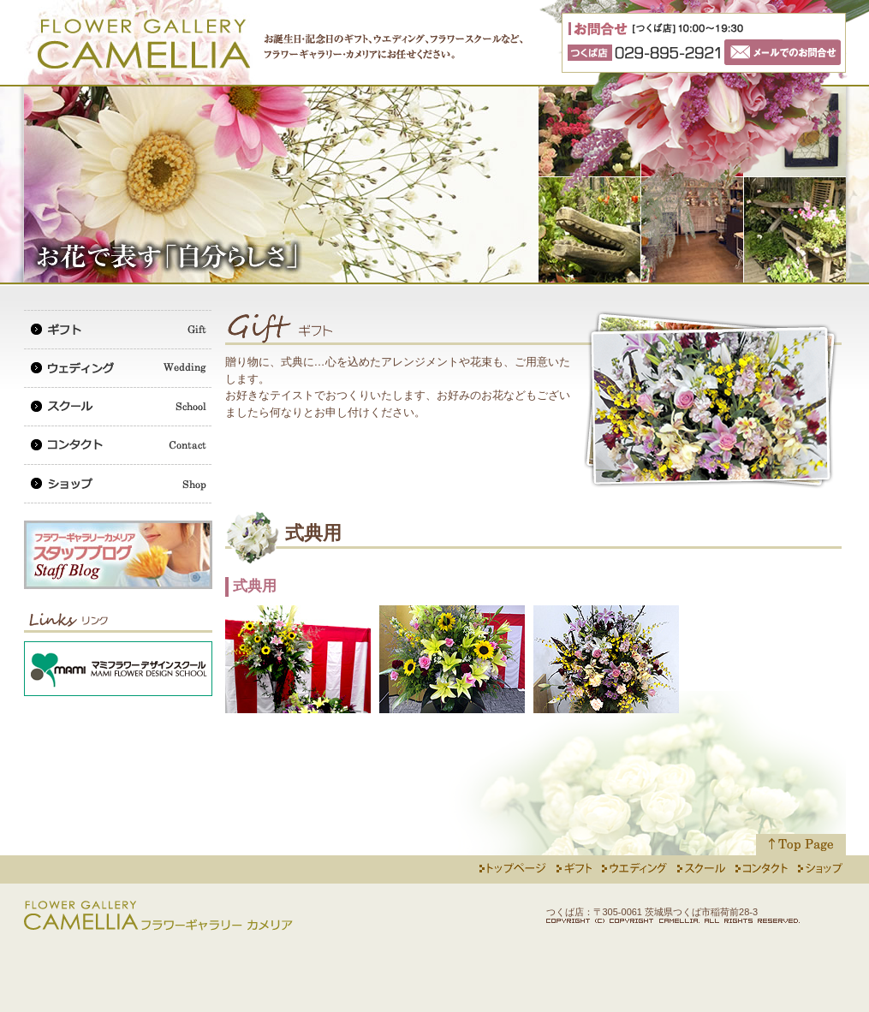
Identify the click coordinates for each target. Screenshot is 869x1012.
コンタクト (118, 445)
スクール (118, 406)
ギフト (118, 329)
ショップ (118, 483)
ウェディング (118, 367)
